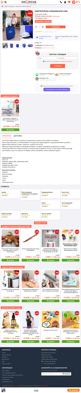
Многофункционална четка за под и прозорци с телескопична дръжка (71, 291)
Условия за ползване (66, 61)
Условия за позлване (7, 377)
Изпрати (57, 66)
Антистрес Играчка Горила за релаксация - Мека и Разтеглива (10, 250)
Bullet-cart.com (44, 385)
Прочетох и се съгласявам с (57, 61)
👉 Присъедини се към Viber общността (57, 89)
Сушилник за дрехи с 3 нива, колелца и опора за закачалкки (10, 120)
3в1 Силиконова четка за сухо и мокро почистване (50, 290)
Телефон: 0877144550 (47, 357)
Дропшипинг (5, 359)
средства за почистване (48, 48)
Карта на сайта (6, 363)
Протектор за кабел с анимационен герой (70, 249)
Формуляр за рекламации (48, 352)
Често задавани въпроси (9, 373)
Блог (3, 361)
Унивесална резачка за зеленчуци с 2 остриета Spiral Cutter (70, 331)
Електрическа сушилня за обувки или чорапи (30, 290)
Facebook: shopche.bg (48, 361)
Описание (6, 136)
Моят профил (5, 370)
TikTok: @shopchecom (48, 363)
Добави (56, 27)
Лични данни (5, 379)
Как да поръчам (6, 355)
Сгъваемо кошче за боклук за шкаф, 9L (10, 290)
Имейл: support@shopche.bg (49, 359)
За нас (4, 352)
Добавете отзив (40, 223)
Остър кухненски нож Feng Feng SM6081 (30, 249)
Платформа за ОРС (7, 381)
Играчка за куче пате (50, 330)
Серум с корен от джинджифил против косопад (10, 331)
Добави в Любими (43, 21)
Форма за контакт (46, 355)
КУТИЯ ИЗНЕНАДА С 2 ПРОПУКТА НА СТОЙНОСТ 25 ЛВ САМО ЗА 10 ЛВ (50, 250)
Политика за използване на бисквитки (12, 375)
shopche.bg (16, 385)
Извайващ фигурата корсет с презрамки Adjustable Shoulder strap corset (30, 332)
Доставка (18, 136)
